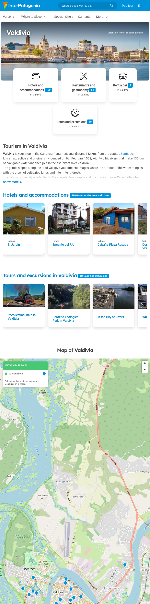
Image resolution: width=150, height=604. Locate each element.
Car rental (84, 16)
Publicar (127, 5)
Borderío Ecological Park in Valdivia (65, 319)
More (99, 16)
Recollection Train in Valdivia (22, 317)
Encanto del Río (63, 244)
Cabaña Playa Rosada (113, 244)
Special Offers (63, 16)
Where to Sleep (31, 16)
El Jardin (14, 244)
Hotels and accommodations (36, 195)
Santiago (127, 153)
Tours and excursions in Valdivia (40, 275)
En (140, 5)
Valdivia (8, 16)
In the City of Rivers (111, 317)
